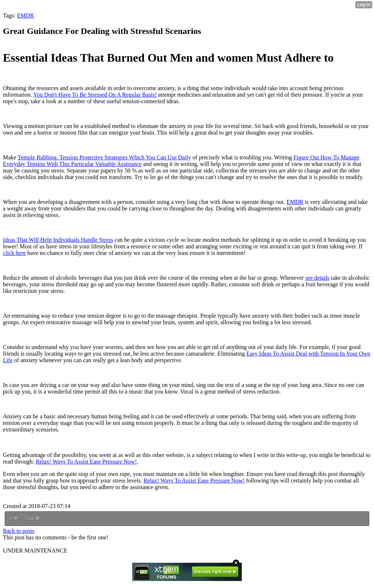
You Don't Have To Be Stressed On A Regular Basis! (95, 95)
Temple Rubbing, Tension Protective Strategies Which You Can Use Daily (104, 157)
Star (32, 519)
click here (14, 253)
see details (317, 278)
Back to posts (18, 531)
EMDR (25, 15)
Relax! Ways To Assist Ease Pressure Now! (86, 461)
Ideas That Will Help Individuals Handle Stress (58, 240)
